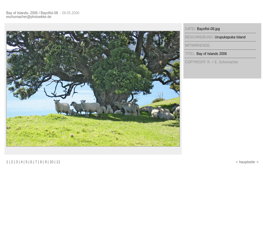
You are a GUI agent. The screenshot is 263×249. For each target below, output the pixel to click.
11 (58, 162)
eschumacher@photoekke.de (28, 17)
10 (51, 162)
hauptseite (247, 162)
